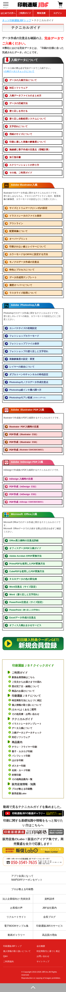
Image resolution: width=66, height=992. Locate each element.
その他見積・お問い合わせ (25, 714)
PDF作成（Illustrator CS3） (23, 442)
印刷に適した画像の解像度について (27, 142)
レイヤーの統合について (21, 367)
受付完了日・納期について (25, 686)
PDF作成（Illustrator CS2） (23, 434)
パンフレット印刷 (21, 755)
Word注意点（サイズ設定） (23, 587)
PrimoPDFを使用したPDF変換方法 (27, 563)
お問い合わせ (43, 956)
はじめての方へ (8, 13)
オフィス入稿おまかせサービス (25, 625)
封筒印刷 (16, 775)
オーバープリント (18, 239)
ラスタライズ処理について (23, 293)
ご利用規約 (8, 961)
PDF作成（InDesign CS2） (23, 486)
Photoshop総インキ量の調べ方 (25, 390)
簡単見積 (41, 13)
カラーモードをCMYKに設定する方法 (28, 254)
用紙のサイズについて (20, 134)
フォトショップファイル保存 (24, 343)
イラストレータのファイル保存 (25, 216)
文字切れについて (18, 126)
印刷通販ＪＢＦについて (26, 695)
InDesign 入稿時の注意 (21, 479)
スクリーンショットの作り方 (24, 165)
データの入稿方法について (23, 80)
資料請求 (49, 898)
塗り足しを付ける (18, 111)
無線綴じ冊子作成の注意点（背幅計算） (30, 149)
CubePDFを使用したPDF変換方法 (26, 571)
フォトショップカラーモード (24, 336)
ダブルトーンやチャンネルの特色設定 (28, 374)
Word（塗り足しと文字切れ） (24, 594)
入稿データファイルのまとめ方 (25, 95)
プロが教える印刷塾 (22, 789)
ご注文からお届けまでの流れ (27, 682)
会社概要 (41, 946)
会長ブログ (49, 916)
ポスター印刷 (19, 765)
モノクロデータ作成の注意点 (24, 262)
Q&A (5, 956)
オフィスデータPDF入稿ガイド (25, 548)
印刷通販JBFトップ (12, 946)
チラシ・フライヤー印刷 (24, 747)
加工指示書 (15, 157)
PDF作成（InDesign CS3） (23, 494)
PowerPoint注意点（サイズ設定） (26, 602)
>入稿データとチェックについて (19, 71)
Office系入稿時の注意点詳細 (23, 540)
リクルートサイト (16, 916)
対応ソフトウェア (18, 88)
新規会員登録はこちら (23, 677)
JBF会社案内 (49, 907)
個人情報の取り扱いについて (27, 705)
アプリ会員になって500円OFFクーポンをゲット (26, 877)
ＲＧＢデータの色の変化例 (23, 579)
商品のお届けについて (23, 691)
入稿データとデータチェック (27, 732)
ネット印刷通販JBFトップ (16, 20)
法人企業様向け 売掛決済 (16, 898)
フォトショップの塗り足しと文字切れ (28, 351)
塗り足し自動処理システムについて (27, 119)
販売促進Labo (19, 793)
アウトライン (16, 223)
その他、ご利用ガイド (20, 172)
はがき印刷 (17, 760)
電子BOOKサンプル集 (16, 925)
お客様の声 (16, 907)
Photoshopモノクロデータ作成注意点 (28, 382)
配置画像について (18, 231)
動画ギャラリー (16, 934)
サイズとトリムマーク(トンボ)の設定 (28, 208)
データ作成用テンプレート (23, 277)
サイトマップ (43, 961)
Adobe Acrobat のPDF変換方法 (25, 556)
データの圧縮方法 (18, 103)
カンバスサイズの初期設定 (23, 328)
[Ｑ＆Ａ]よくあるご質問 (24, 709)
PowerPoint (25, 610)
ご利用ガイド (24, 13)
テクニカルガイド (22, 719)
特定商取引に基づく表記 (48, 951)
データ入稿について (22, 728)
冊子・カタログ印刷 (22, 751)
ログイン (58, 13)
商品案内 (17, 742)
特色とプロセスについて (21, 270)
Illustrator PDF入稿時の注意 (24, 426)
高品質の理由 (49, 934)
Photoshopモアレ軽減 (27, 397)
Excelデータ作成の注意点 (22, 617)
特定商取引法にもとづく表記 (27, 700)
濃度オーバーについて (20, 285)
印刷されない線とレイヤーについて (27, 246)
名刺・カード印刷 (21, 770)
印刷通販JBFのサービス (49, 925)
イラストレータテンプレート (27, 723)
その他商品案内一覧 (22, 779)
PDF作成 (27, 450)
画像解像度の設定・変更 (21, 359)
